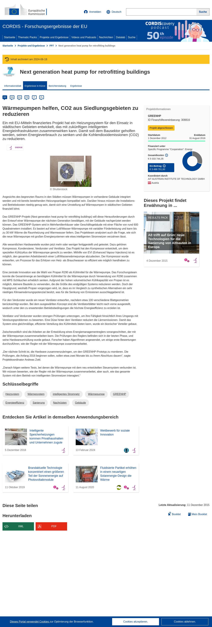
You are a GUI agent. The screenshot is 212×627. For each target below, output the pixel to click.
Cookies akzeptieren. (135, 621)
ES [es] (19, 97)
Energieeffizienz (14, 402)
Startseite (9, 37)
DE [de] (4, 97)
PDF (54, 526)
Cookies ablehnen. (185, 621)
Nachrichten (106, 37)
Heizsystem (12, 394)
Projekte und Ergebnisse (54, 37)
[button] (114, 12)
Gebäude (80, 402)
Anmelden (92, 12)
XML (21, 526)
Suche (131, 37)
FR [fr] (27, 97)
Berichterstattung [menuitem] (57, 86)
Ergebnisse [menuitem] (76, 86)
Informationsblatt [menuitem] (12, 86)
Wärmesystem (35, 394)
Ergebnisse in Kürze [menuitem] (35, 86)
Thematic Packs (27, 37)
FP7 (52, 45)
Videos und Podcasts (83, 37)
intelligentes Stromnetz (66, 394)
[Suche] (203, 12)
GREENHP (119, 394)
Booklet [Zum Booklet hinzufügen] (174, 514)
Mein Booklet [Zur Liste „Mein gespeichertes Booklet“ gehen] (197, 514)
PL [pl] (41, 97)
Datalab (120, 37)
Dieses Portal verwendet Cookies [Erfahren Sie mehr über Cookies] (30, 621)
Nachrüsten (60, 402)
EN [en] (12, 97)
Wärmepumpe (96, 394)
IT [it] (34, 97)
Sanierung (39, 402)
